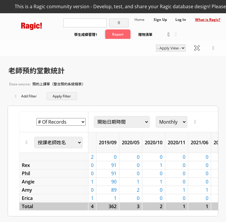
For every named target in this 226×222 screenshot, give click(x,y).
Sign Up (160, 19)
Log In (180, 19)
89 (114, 190)
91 (114, 165)
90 (114, 181)
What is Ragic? (207, 19)
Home (139, 19)
